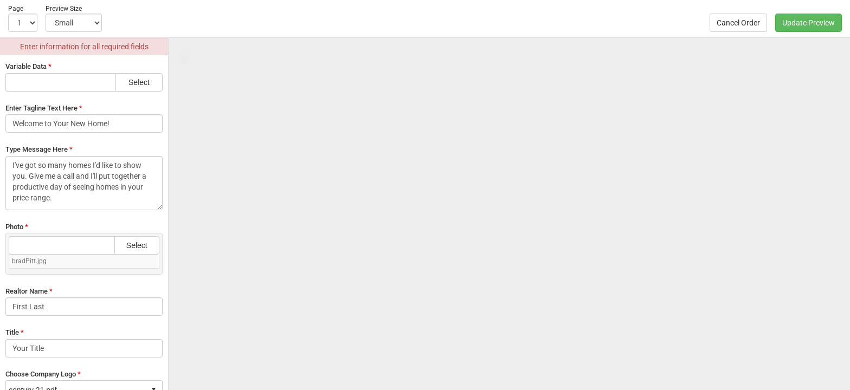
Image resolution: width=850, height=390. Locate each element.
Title (14, 332)
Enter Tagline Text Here (43, 108)
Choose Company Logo (43, 374)
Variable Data (28, 66)
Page (15, 8)
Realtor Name (29, 291)
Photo (16, 227)
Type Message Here (39, 149)
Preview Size (64, 8)
